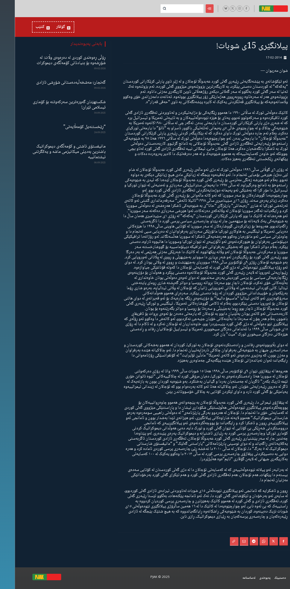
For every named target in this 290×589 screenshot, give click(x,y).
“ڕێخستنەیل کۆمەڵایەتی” (70, 127)
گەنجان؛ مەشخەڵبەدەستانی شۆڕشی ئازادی (56, 82)
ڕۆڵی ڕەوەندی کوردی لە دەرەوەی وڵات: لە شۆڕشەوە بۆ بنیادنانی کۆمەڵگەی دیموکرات (56, 60)
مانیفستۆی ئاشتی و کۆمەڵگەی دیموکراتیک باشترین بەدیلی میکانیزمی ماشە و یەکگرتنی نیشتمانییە (54, 152)
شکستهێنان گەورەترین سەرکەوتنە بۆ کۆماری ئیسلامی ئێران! (54, 104)
